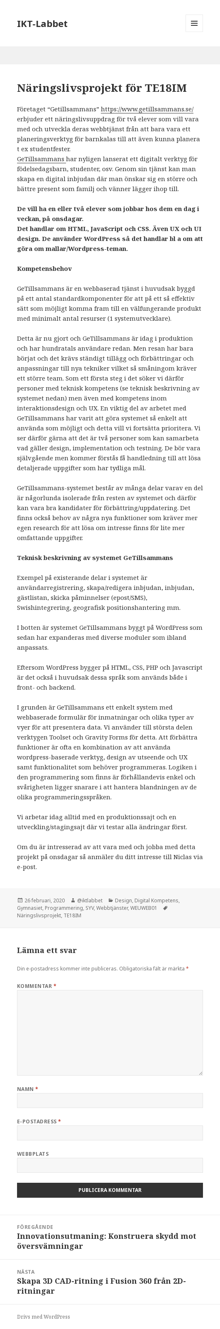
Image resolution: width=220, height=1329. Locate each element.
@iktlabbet (90, 900)
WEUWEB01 (143, 907)
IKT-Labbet (42, 23)
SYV (90, 907)
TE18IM (72, 915)
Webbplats (33, 1153)
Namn (28, 1089)
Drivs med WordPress (43, 1316)
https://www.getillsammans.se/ (147, 109)
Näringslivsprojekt (39, 915)
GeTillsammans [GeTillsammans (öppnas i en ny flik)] (41, 159)
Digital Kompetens (156, 900)
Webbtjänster (112, 907)
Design (123, 900)
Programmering (64, 907)
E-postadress (39, 1121)
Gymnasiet (29, 907)
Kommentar (36, 986)
